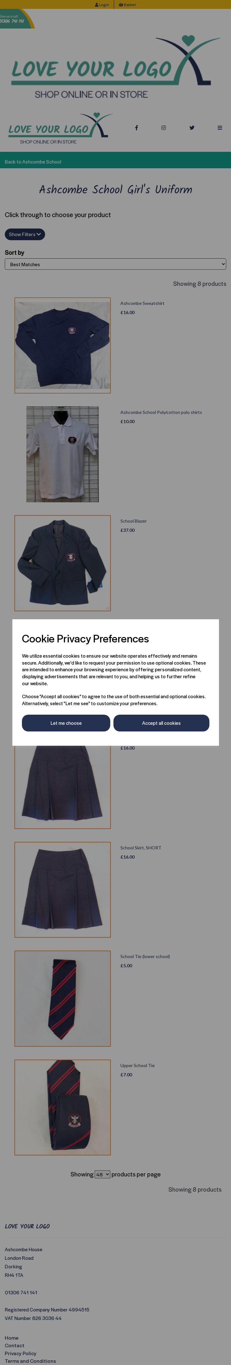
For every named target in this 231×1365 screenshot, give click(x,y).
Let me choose (66, 722)
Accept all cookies (161, 722)
